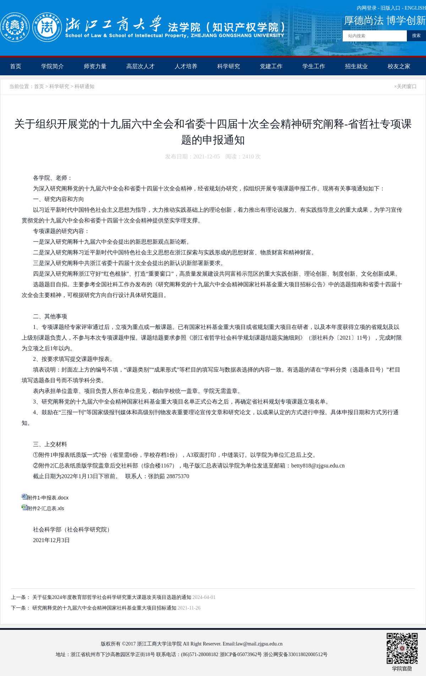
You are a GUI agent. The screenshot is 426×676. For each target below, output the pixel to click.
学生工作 (313, 66)
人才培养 (186, 66)
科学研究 (228, 66)
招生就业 (356, 66)
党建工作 (271, 66)
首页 (15, 66)
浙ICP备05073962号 (241, 654)
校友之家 (399, 66)
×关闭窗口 (405, 86)
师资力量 (95, 66)
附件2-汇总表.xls (45, 508)
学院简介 (52, 66)
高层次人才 (140, 66)
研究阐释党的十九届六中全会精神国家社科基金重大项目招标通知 (105, 608)
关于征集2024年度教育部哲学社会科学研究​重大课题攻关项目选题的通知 (112, 597)
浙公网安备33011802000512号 (295, 654)
